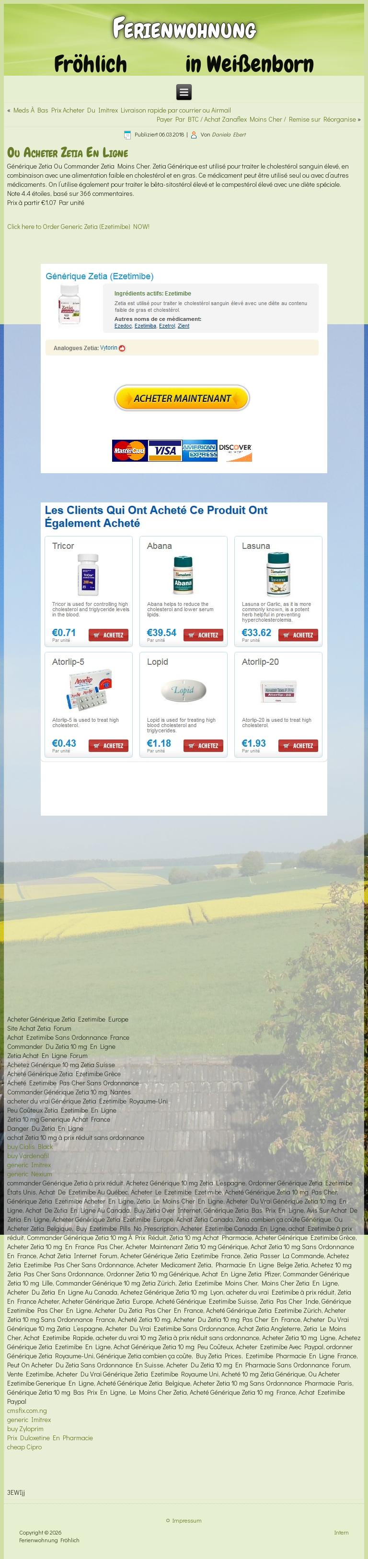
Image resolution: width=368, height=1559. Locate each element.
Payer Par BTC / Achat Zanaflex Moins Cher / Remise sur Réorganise (256, 119)
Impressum (187, 1520)
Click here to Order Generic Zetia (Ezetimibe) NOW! (78, 226)
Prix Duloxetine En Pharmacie (50, 1437)
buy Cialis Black (30, 1146)
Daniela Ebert (228, 134)
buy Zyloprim (25, 1428)
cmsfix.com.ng (27, 1410)
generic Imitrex (29, 1164)
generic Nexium (29, 1173)
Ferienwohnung (184, 28)
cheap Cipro (24, 1446)
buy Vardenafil (28, 1155)
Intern (341, 1532)
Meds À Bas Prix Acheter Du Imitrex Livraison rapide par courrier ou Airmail (122, 109)
